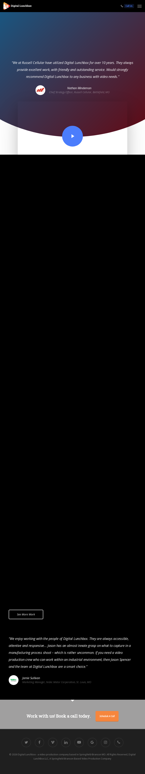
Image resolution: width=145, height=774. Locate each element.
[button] (139, 6)
